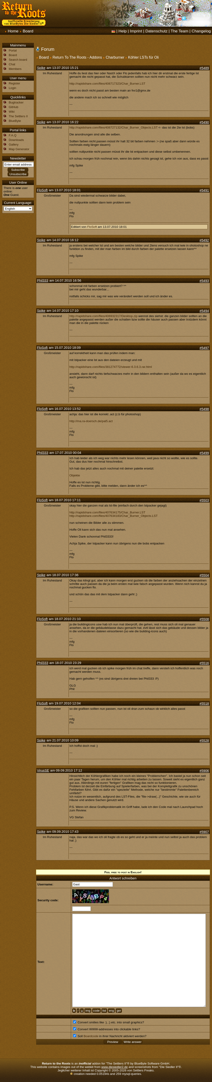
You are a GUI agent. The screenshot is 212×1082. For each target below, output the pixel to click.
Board (28, 31)
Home (13, 31)
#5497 (204, 348)
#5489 (204, 68)
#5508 (204, 619)
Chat (12, 64)
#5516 (204, 663)
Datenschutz (156, 31)
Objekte (74, 475)
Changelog (201, 31)
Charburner (115, 57)
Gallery (13, 144)
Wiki (11, 111)
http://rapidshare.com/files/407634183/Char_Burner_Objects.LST (113, 516)
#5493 (204, 281)
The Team (179, 31)
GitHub (13, 107)
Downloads (16, 140)
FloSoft (42, 190)
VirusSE (43, 770)
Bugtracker (16, 102)
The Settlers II (18, 116)
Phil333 (42, 280)
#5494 (204, 311)
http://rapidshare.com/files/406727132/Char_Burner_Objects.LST (113, 127)
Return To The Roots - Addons (77, 57)
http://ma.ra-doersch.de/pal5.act (91, 421)
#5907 (204, 832)
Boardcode (90, 1036)
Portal (13, 50)
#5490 (204, 122)
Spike (41, 68)
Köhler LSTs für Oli (143, 57)
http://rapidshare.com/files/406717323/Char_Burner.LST (107, 83)
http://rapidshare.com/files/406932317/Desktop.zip (103, 316)
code (96, 1010)
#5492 (204, 240)
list (104, 1010)
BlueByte (15, 121)
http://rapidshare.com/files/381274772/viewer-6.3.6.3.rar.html (110, 367)
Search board (18, 59)
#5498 (204, 409)
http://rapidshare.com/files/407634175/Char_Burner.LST (107, 512)
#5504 (204, 575)
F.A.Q (12, 135)
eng (111, 1010)
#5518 (204, 703)
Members (15, 69)
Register (14, 83)
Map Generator (19, 149)
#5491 (204, 190)
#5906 (204, 771)
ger (119, 1010)
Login (12, 88)
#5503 (204, 500)
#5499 (204, 453)
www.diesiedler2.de (114, 1067)
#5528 (204, 740)
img (87, 1010)
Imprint (136, 31)
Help (122, 31)
